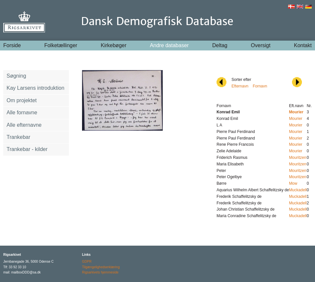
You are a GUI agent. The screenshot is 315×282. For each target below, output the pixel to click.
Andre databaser (169, 45)
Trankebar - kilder (27, 149)
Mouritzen (297, 157)
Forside (12, 45)
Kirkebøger (113, 45)
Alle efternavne (24, 125)
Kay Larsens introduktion (35, 88)
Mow (293, 183)
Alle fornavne (22, 112)
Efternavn (239, 86)
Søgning (16, 76)
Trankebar (18, 137)
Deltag (219, 45)
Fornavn (260, 86)
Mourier (296, 118)
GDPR (87, 261)
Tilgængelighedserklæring (101, 267)
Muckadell (298, 190)
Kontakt (303, 45)
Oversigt (261, 45)
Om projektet (22, 100)
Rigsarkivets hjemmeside (100, 272)
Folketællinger (60, 45)
